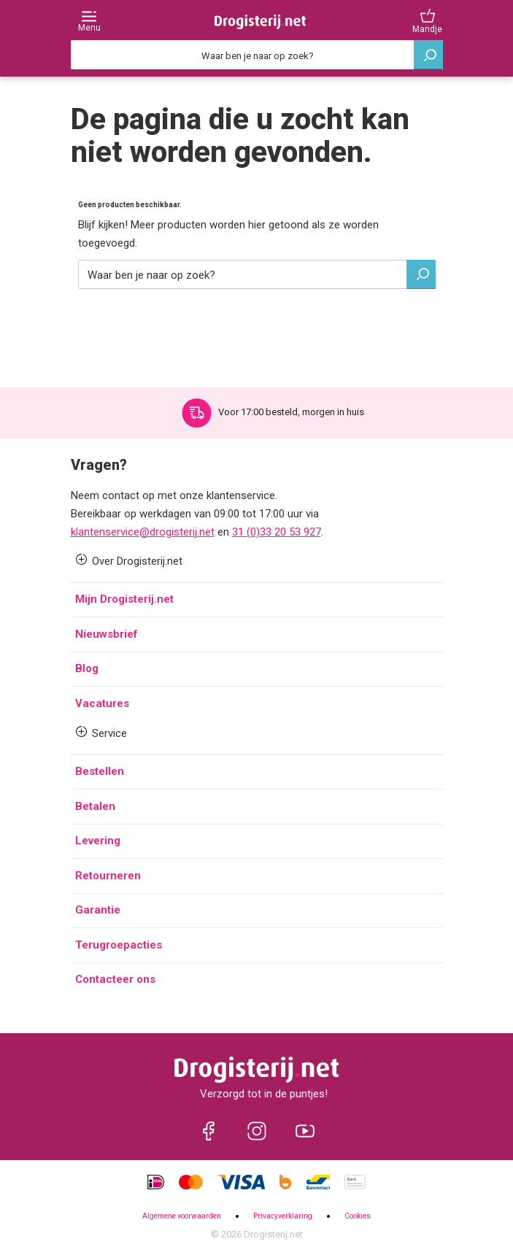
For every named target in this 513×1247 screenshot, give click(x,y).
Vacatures (102, 703)
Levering (97, 840)
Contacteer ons (115, 979)
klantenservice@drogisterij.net (143, 531)
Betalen (95, 806)
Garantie (97, 909)
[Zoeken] (257, 54)
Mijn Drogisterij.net (124, 599)
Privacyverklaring (282, 1216)
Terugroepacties (118, 944)
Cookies (357, 1216)
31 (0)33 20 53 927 (276, 531)
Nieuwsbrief (106, 634)
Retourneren (108, 875)
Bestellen (99, 771)
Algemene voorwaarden (181, 1216)
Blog (87, 668)
